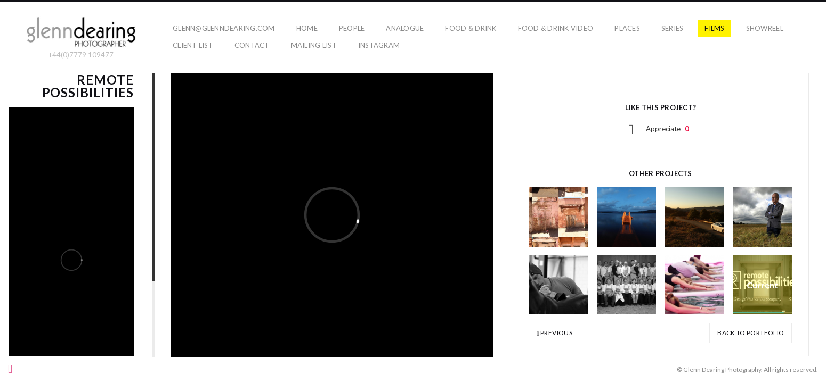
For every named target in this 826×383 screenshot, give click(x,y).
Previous (554, 333)
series (672, 28)
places (627, 28)
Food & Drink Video (556, 28)
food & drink (470, 28)
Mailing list (314, 45)
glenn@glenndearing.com (224, 28)
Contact (252, 45)
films (714, 28)
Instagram (379, 45)
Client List (193, 45)
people (352, 28)
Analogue (405, 28)
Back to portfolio (750, 333)
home (307, 28)
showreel (764, 28)
